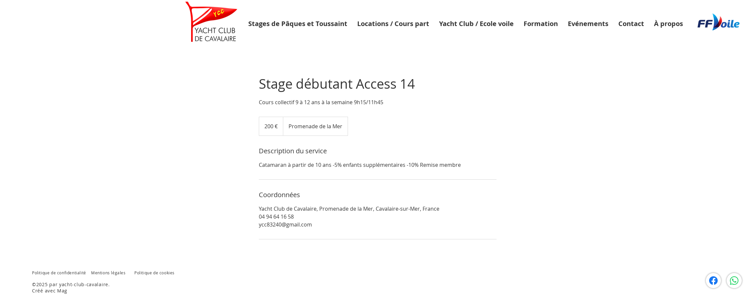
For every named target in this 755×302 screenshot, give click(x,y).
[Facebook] (713, 280)
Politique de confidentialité (59, 272)
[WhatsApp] (734, 280)
